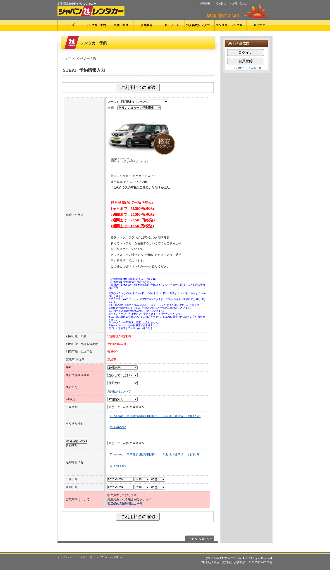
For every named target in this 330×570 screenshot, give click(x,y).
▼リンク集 (86, 557)
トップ (70, 25)
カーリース (171, 25)
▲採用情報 (204, 3)
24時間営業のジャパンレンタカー (90, 8)
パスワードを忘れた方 (248, 68)
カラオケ (259, 25)
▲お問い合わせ (238, 3)
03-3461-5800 (118, 427)
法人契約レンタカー (199, 25)
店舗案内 (146, 25)
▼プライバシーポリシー (109, 557)
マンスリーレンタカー (230, 25)
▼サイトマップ (66, 557)
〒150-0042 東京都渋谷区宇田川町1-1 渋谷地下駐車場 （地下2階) (155, 416)
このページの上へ (137, 539)
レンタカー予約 (95, 25)
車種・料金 (121, 25)
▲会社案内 (220, 3)
